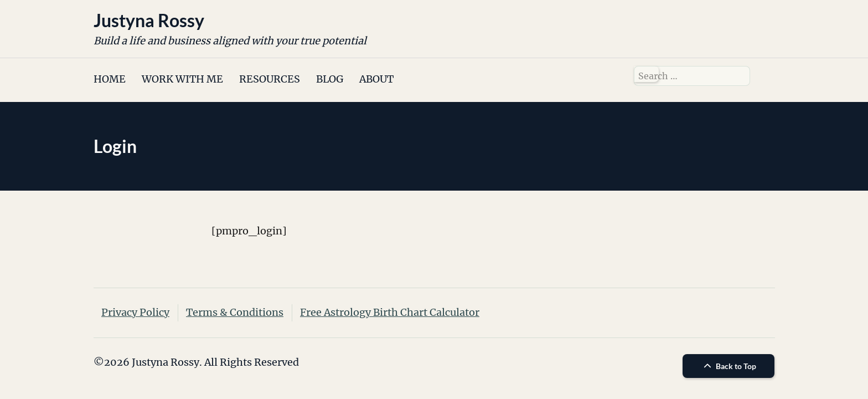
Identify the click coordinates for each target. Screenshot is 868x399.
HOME (110, 79)
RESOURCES (269, 79)
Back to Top (728, 366)
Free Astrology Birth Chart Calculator (389, 312)
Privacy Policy (135, 312)
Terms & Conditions (234, 312)
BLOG (329, 79)
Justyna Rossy (149, 20)
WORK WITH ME (182, 79)
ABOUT (376, 79)
